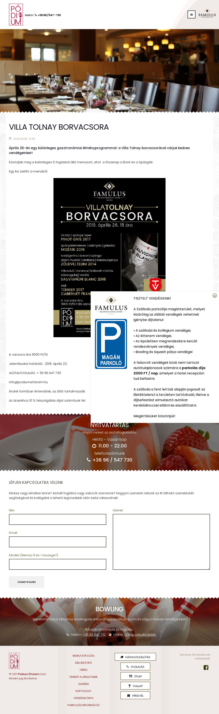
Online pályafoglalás (140, 634)
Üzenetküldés (27, 582)
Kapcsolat (83, 691)
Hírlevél (135, 696)
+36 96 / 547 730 (109, 459)
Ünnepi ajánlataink (84, 677)
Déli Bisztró (83, 663)
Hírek (83, 670)
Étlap (135, 676)
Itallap (135, 686)
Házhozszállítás (135, 657)
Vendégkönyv (84, 698)
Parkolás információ (84, 705)
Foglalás (135, 667)
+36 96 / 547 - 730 (47, 15)
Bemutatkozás (84, 656)
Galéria (83, 684)
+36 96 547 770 (94, 634)
